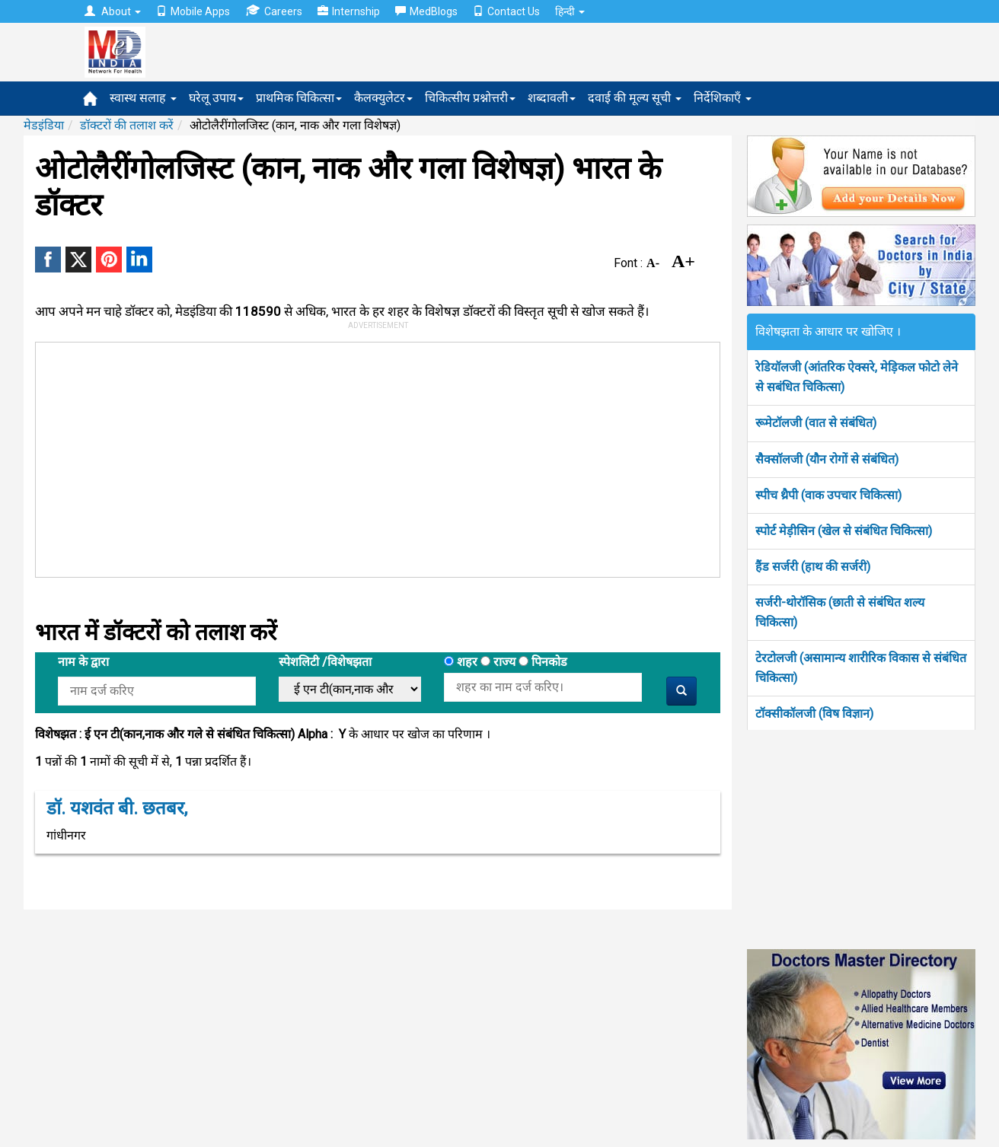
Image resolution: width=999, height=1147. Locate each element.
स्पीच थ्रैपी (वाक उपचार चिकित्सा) (828, 495)
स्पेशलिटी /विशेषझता (325, 662)
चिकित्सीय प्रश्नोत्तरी (470, 98)
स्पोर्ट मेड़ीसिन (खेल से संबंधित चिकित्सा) (843, 531)
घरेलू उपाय (216, 98)
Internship (349, 11)
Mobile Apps (193, 11)
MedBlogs (426, 11)
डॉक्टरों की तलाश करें (127, 125)
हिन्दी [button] (570, 11)
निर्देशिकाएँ (723, 98)
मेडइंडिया (44, 125)
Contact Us (506, 11)
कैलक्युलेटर (383, 98)
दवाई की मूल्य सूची (634, 98)
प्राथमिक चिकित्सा (299, 98)
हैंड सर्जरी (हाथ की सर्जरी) (812, 566)
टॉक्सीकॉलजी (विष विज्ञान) (814, 713)
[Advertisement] (371, 457)
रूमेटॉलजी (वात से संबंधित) (815, 423)
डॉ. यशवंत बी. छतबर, (116, 808)
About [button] (113, 11)
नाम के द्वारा (83, 662)
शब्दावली (552, 98)
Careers (273, 11)
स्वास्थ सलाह (143, 98)
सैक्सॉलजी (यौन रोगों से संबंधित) (826, 459)
